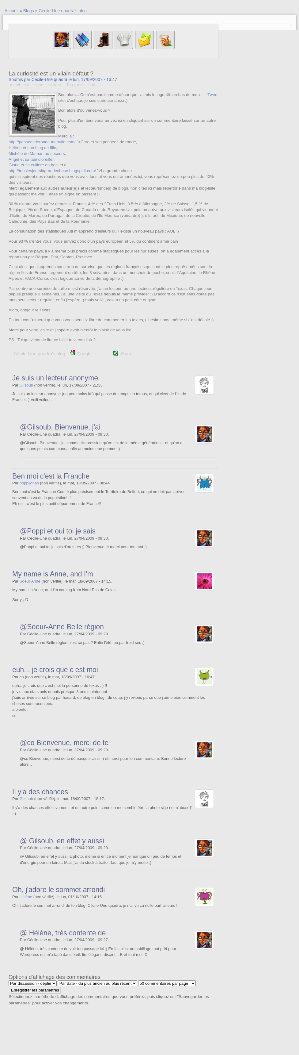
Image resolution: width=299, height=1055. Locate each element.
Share (126, 353)
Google (81, 353)
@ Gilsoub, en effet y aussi (62, 841)
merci (15, 85)
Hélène (26, 897)
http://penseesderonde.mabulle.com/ (42, 142)
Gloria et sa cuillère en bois (34, 165)
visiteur (54, 85)
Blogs (28, 10)
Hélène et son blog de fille (32, 147)
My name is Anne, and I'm (52, 574)
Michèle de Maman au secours (37, 153)
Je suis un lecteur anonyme (55, 378)
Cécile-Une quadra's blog (63, 10)
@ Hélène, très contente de (63, 933)
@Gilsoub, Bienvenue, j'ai (60, 427)
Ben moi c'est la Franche (50, 476)
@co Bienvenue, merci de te (64, 743)
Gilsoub (26, 385)
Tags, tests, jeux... (82, 85)
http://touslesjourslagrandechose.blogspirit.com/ (52, 170)
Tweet (212, 94)
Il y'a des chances (40, 792)
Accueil (11, 10)
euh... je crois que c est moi (55, 670)
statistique (34, 85)
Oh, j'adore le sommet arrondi (58, 890)
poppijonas (29, 483)
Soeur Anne (30, 581)
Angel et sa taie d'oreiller (31, 159)
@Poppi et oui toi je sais (58, 531)
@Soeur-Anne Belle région (62, 627)
